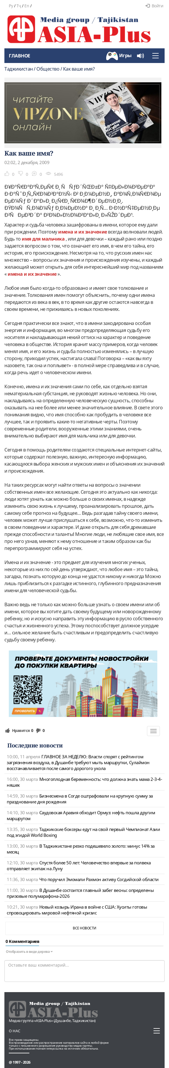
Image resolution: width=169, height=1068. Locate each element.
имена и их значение (83, 232)
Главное (19, 55)
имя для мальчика (44, 239)
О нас (14, 1030)
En (26, 5)
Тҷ (18, 5)
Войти (154, 5)
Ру (11, 5)
